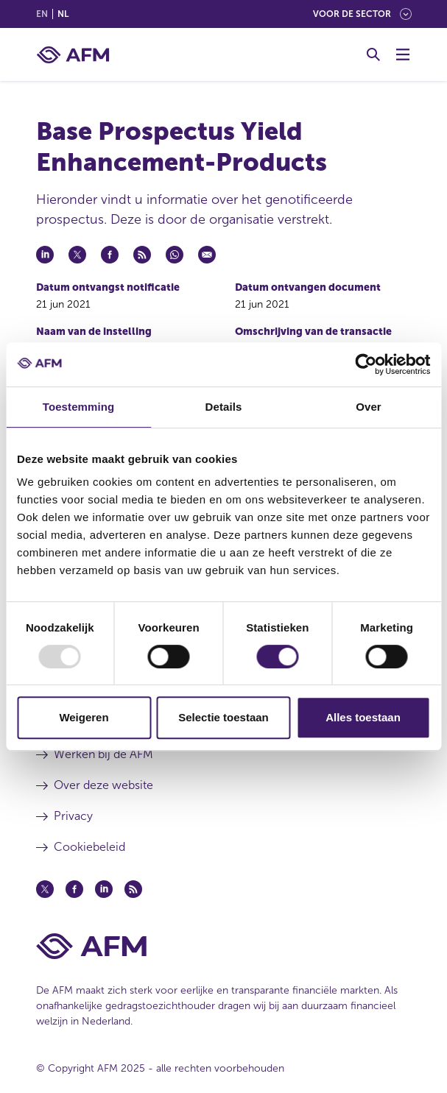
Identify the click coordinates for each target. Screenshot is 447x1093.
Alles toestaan (363, 717)
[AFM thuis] (73, 54)
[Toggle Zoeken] (373, 54)
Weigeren (83, 717)
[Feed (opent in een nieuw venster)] (133, 889)
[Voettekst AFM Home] (224, 946)
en (42, 14)
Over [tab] (368, 406)
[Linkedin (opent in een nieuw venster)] (104, 889)
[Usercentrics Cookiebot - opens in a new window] (365, 364)
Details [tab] (223, 406)
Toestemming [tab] (79, 406)
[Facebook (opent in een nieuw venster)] (74, 889)
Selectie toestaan (223, 717)
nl (62, 14)
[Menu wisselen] (403, 54)
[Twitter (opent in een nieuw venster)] (45, 889)
